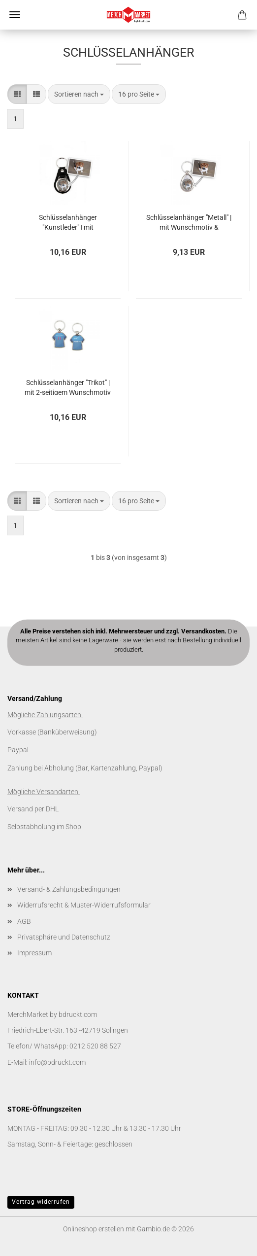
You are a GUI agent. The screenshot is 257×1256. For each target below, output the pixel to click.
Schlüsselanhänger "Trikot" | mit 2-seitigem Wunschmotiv (68, 387)
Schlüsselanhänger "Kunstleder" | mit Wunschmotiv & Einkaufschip (68, 221)
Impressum (34, 953)
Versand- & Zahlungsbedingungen (69, 889)
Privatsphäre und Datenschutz (63, 937)
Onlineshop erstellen (93, 1229)
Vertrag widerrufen (41, 1201)
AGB (24, 921)
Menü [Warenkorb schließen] (14, 14)
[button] (17, 94)
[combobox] (79, 94)
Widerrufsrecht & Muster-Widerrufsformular (84, 905)
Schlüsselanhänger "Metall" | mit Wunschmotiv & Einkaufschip (188, 221)
